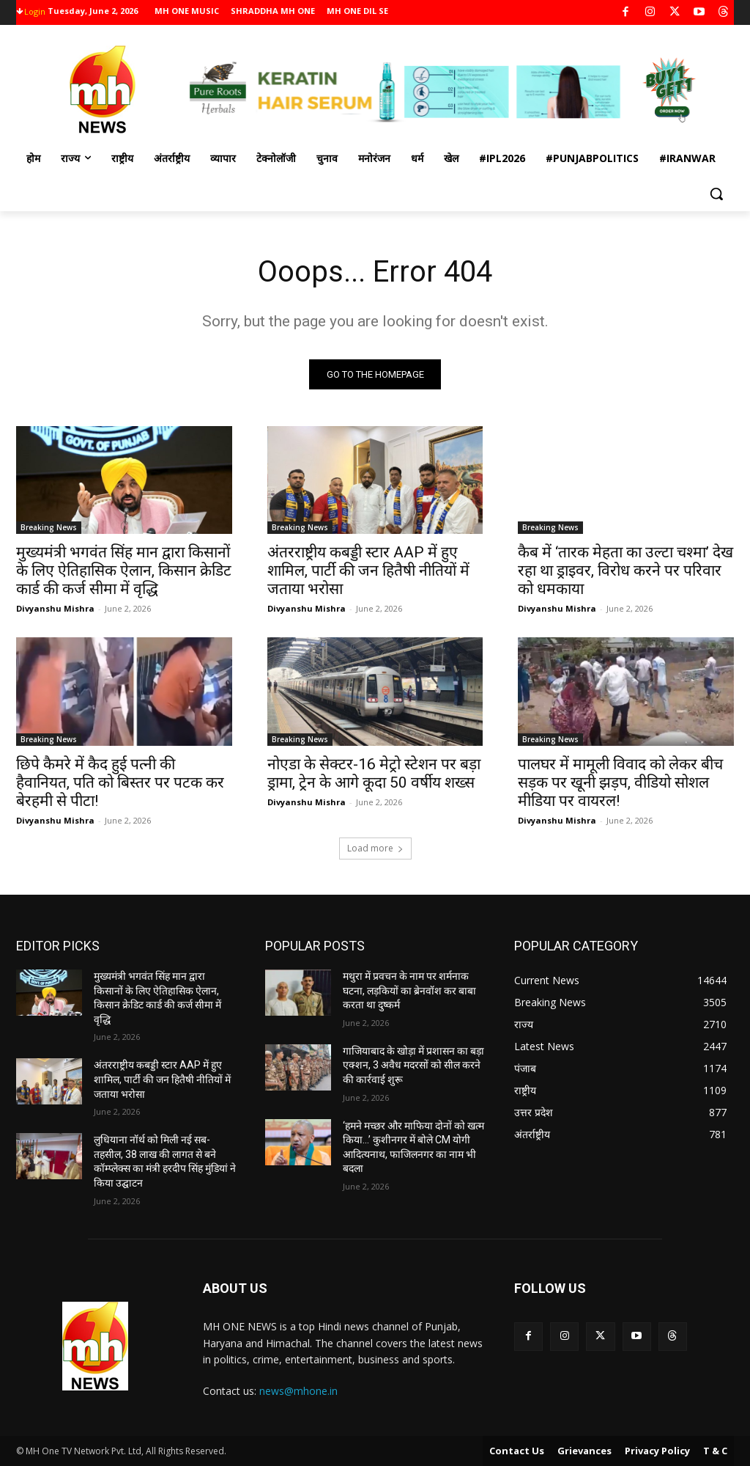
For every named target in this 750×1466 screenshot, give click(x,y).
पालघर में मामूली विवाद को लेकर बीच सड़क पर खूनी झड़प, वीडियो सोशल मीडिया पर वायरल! (620, 782)
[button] (716, 193)
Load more (375, 848)
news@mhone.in (298, 1391)
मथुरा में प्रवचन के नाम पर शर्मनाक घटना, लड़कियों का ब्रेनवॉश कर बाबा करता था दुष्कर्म (409, 990)
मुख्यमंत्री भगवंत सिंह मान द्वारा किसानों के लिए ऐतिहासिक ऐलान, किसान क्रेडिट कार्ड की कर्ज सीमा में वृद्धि (123, 571)
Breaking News (49, 528)
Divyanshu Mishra (55, 609)
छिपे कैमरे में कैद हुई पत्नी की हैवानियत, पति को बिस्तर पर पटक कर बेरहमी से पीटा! (120, 782)
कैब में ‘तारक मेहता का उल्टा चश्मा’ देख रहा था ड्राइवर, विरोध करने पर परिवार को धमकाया (625, 571)
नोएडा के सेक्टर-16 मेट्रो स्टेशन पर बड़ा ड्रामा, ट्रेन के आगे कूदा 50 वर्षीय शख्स (373, 773)
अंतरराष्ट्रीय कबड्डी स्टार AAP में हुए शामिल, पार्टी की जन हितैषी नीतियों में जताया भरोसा (368, 571)
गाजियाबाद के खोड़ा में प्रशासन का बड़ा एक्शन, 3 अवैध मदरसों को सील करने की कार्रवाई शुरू (413, 1065)
